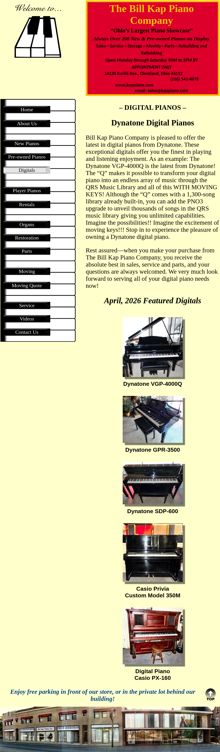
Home (27, 109)
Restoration (27, 238)
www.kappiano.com (134, 85)
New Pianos (26, 143)
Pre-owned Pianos (27, 157)
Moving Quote (27, 285)
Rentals (27, 204)
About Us (27, 123)
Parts (27, 251)
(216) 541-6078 (184, 79)
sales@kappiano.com (168, 90)
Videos (27, 319)
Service (27, 305)
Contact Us (26, 332)
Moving (27, 271)
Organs (27, 224)
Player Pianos (27, 190)
